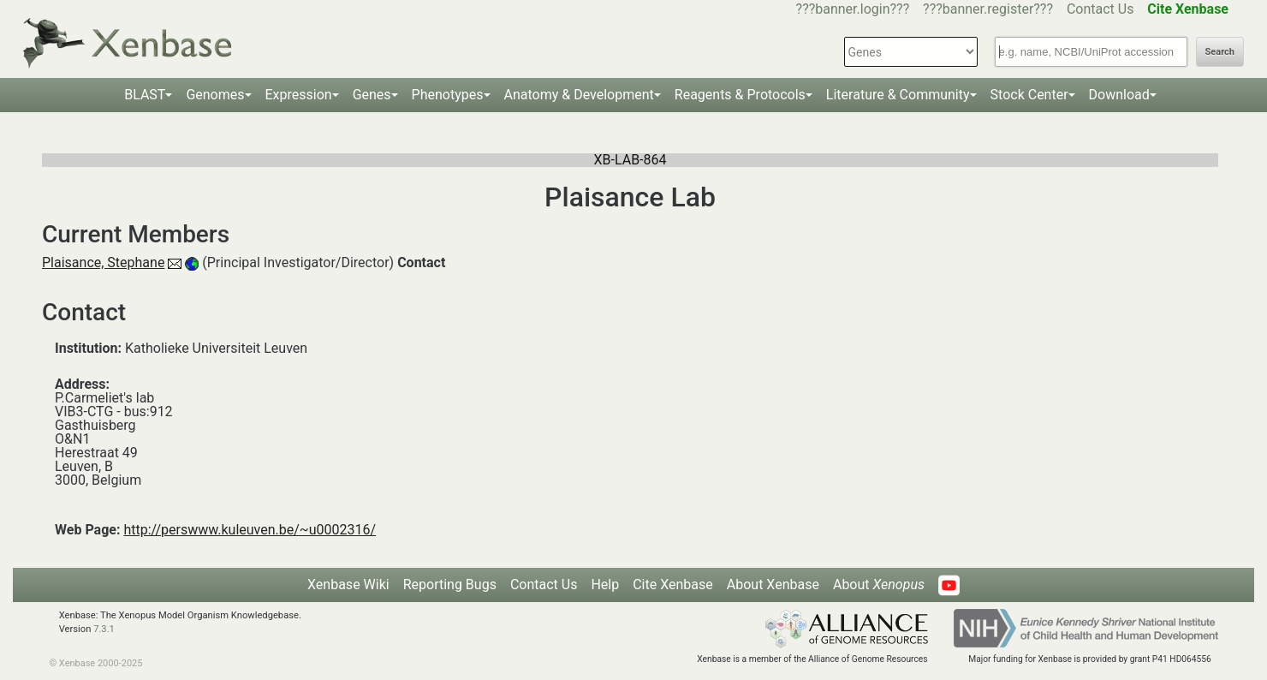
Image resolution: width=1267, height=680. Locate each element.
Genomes (215, 94)
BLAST (144, 94)
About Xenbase (773, 584)
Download (1119, 94)
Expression (298, 94)
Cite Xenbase (673, 584)
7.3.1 (104, 629)
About (879, 584)
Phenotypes (448, 94)
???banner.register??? (988, 9)
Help (605, 584)
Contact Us (1100, 9)
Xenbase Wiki (348, 584)
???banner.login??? (853, 9)
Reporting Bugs (450, 584)
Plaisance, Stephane (103, 262)
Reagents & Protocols (740, 94)
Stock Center (1029, 94)
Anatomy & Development (579, 94)
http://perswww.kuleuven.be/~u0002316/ (249, 530)
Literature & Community (898, 94)
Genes (372, 94)
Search (1219, 51)
